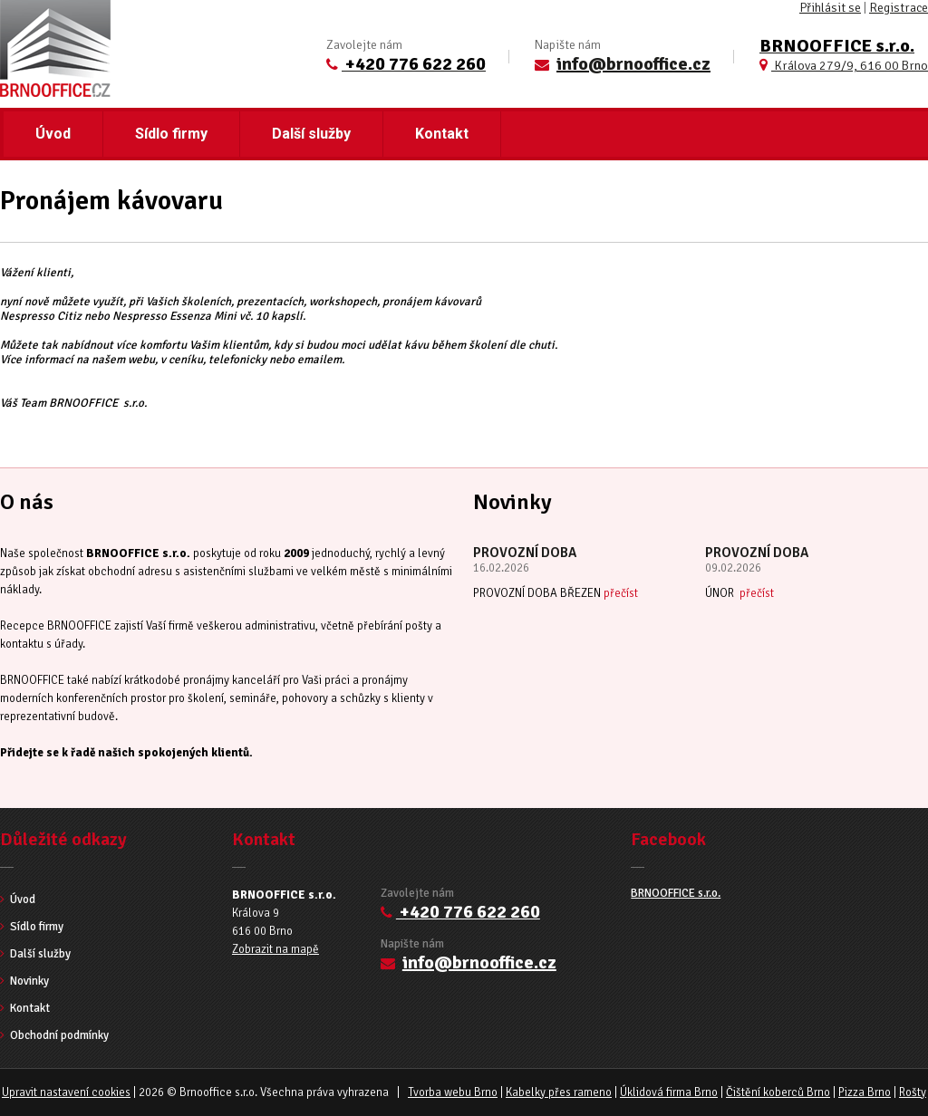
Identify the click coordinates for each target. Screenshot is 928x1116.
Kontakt (442, 133)
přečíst (621, 593)
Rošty (912, 1092)
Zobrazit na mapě (275, 949)
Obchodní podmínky (54, 1035)
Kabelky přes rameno (559, 1092)
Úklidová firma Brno (669, 1092)
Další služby (311, 133)
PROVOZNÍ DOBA (524, 552)
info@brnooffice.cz (633, 64)
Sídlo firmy (171, 133)
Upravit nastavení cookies (66, 1092)
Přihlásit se (830, 7)
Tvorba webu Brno (453, 1092)
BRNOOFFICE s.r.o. (675, 893)
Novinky (24, 981)
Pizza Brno (864, 1092)
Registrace (898, 7)
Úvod (53, 133)
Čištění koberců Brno (778, 1092)
